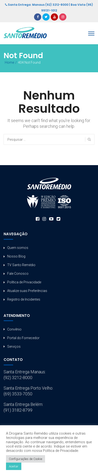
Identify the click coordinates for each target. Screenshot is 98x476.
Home (9, 62)
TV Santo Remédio (21, 265)
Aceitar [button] (13, 466)
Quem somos (17, 248)
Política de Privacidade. (61, 450)
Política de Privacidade (24, 282)
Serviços (14, 346)
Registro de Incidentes (23, 299)
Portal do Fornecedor (23, 338)
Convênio (14, 329)
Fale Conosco (18, 273)
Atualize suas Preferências (27, 291)
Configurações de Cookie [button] (25, 459)
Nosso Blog (16, 256)
